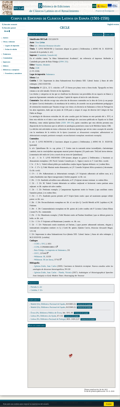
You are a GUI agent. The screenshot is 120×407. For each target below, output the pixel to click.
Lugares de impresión (12, 46)
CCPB (36, 247)
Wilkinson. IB (39, 257)
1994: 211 (63, 62)
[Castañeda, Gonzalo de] (47, 55)
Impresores (6, 62)
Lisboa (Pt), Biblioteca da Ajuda (43, 316)
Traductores (7, 54)
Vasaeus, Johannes (42, 65)
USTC (36, 253)
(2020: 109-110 (67, 123)
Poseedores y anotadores (13, 73)
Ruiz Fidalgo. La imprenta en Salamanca (50, 250)
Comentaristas (7, 58)
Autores (5, 38)
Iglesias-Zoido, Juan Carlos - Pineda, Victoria (52, 272)
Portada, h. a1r (36, 287)
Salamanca (50, 74)
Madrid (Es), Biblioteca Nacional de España (48, 304)
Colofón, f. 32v (37, 290)
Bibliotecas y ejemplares (11, 70)
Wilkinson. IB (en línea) (43, 260)
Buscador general (9, 28)
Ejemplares (109, 34)
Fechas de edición (11, 49)
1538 (37, 68)
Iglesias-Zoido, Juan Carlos (45, 266)
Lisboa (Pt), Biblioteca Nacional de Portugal (48, 319)
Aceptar (109, 404)
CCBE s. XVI (39, 244)
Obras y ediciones (9, 42)
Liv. (36, 46)
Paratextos (97, 34)
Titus (40, 42)
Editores (5, 66)
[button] (70, 356)
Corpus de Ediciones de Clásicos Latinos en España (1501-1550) (60, 18)
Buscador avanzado (9, 24)
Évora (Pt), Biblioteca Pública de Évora (46, 313)
